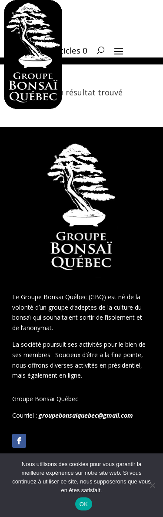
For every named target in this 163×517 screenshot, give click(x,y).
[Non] (152, 485)
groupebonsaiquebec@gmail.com (86, 415)
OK (84, 504)
